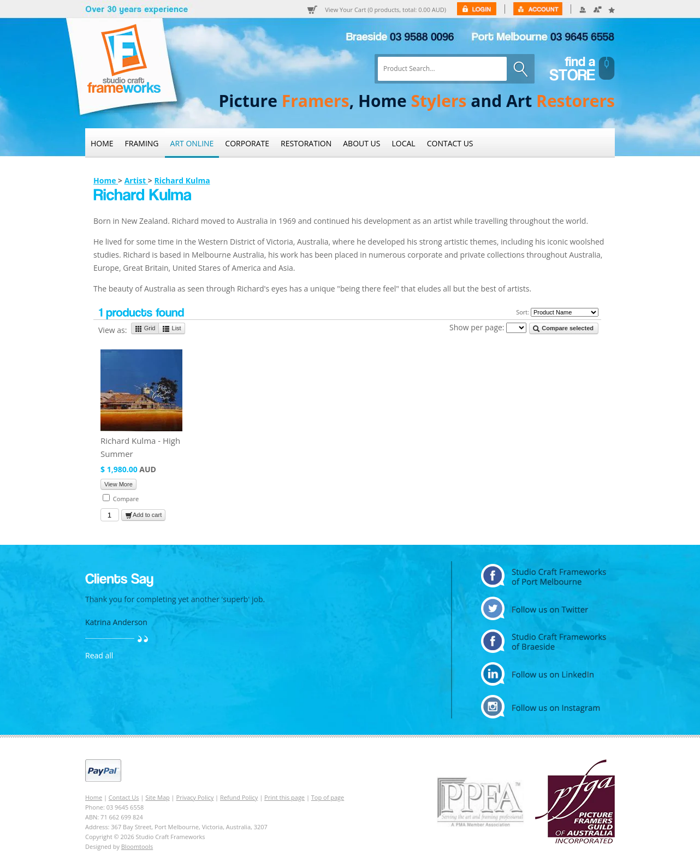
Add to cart (143, 515)
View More (118, 484)
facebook (543, 641)
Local (404, 143)
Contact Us (450, 143)
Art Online (192, 143)
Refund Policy (239, 797)
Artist (136, 180)
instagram (543, 706)
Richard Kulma (182, 180)
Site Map (157, 797)
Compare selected (563, 328)
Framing (142, 143)
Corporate (247, 143)
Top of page (327, 797)
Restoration (306, 143)
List (171, 328)
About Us (361, 143)
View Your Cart (385, 10)
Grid (145, 328)
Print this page (284, 797)
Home (102, 143)
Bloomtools (137, 846)
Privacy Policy (195, 797)
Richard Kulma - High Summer (140, 447)
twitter (543, 608)
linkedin (543, 674)
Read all (99, 655)
